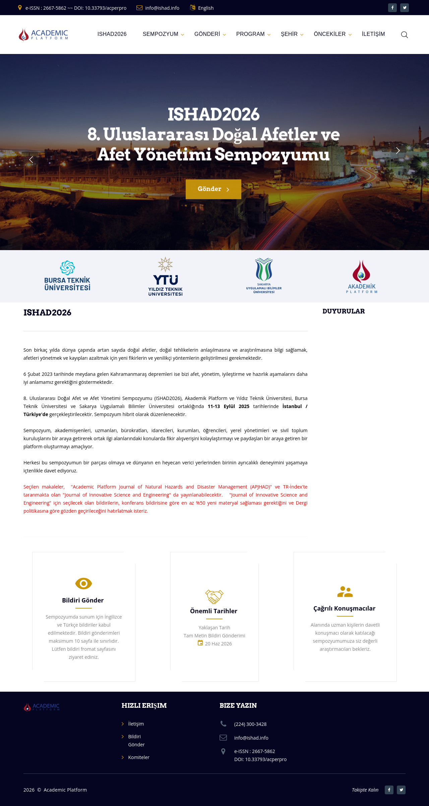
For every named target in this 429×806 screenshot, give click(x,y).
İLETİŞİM (373, 34)
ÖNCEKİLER (330, 34)
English (205, 8)
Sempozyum (160, 34)
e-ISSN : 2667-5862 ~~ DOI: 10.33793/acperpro (75, 8)
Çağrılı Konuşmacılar (344, 608)
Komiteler (138, 757)
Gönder (213, 193)
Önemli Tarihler (213, 611)
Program (250, 34)
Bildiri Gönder (83, 600)
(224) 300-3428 (250, 724)
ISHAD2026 (112, 34)
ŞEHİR (289, 34)
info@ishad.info (162, 8)
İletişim (136, 724)
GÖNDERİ (207, 34)
